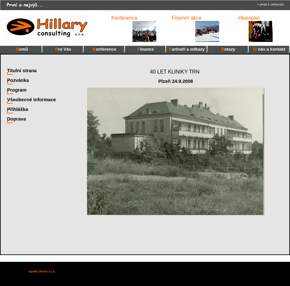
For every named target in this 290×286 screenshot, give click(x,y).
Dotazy (228, 49)
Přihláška (17, 109)
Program (16, 90)
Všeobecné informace (31, 99)
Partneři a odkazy (187, 49)
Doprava (16, 119)
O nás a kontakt (269, 49)
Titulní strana (22, 70)
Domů (22, 49)
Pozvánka (18, 80)
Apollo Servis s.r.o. (41, 271)
